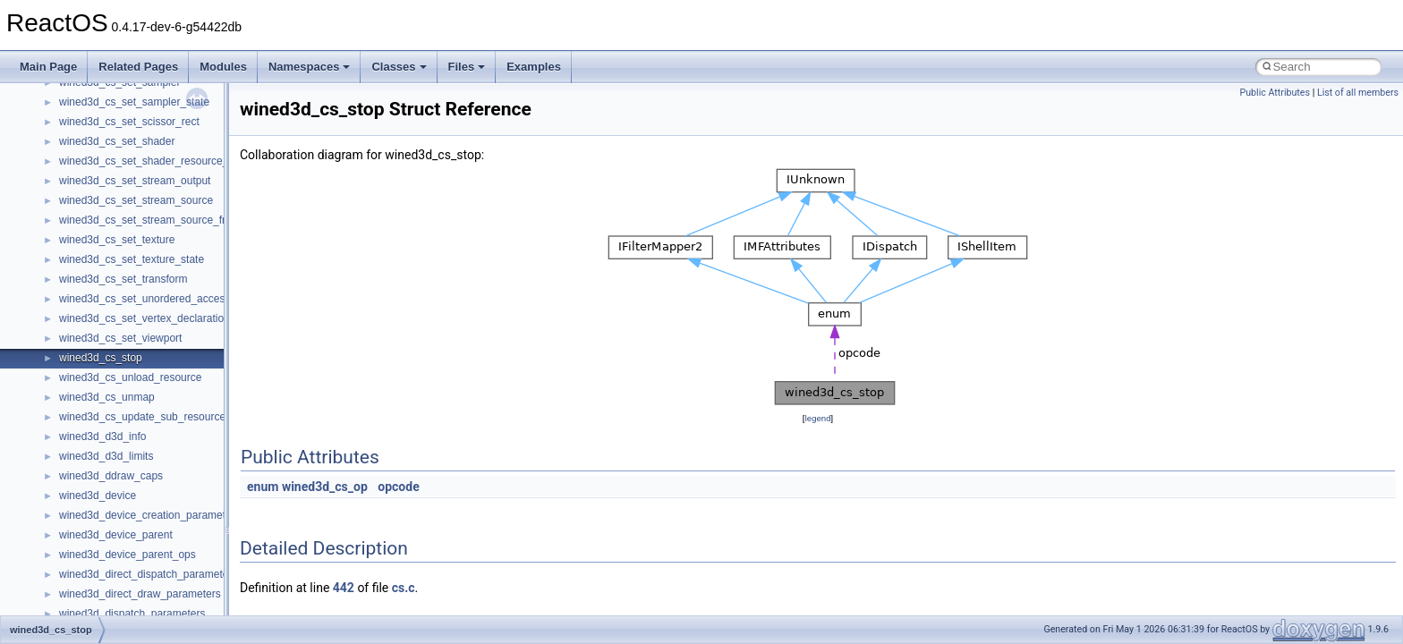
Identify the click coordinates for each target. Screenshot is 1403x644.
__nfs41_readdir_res (108, 374)
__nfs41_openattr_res (111, 137)
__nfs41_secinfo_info (109, 590)
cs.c (403, 587)
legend (817, 418)
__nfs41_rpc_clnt (99, 551)
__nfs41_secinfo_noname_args (133, 610)
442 (343, 587)
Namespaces (309, 66)
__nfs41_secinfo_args (111, 570)
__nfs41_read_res (102, 256)
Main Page (48, 66)
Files (467, 66)
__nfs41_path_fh (99, 157)
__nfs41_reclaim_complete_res (133, 413)
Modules (223, 66)
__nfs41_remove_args (112, 433)
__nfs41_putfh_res (103, 197)
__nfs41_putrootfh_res (112, 216)
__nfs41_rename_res (109, 492)
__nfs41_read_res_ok (111, 275)
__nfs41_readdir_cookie (116, 315)
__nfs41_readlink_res (110, 393)
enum (262, 486)
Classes (398, 66)
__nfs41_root (90, 531)
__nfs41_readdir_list (107, 354)
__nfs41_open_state (108, 98)
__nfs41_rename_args (112, 472)
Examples (533, 66)
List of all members (1358, 92)
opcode (398, 486)
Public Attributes (1274, 92)
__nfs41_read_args (105, 236)
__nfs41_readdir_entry (112, 334)
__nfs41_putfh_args (106, 177)
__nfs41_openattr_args (114, 118)
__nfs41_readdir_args (111, 295)
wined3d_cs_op (325, 486)
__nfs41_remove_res (109, 452)
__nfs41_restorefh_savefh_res (131, 511)
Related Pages (138, 66)
